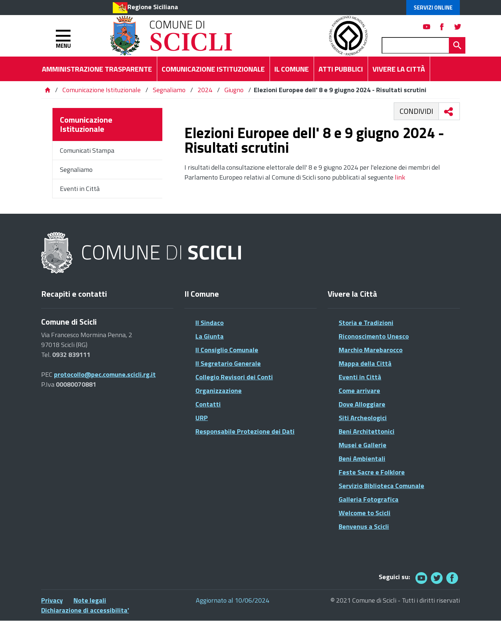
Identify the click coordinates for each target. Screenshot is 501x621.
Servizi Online (433, 7)
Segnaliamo (169, 90)
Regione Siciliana (152, 7)
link (400, 177)
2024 (205, 90)
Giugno (234, 90)
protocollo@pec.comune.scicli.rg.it (105, 374)
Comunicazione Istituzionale (101, 90)
